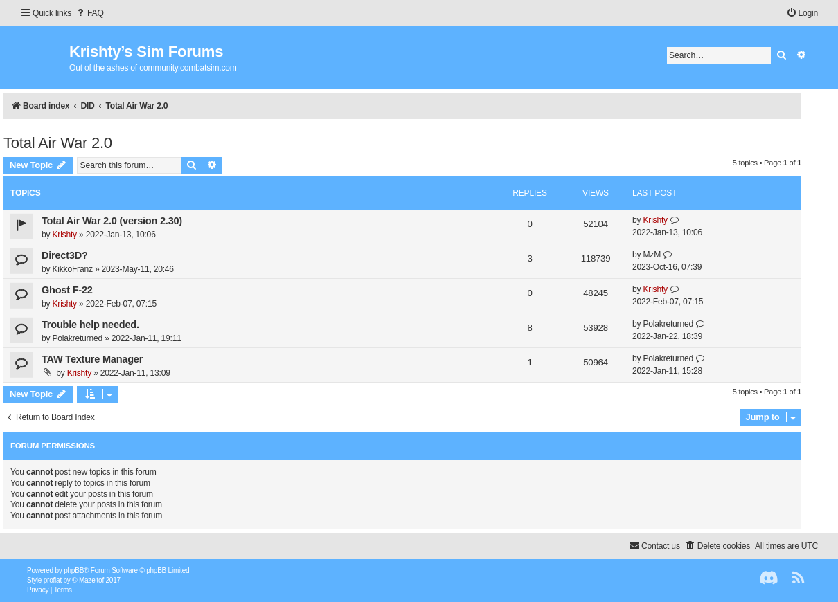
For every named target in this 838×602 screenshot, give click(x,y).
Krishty (64, 234)
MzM (652, 254)
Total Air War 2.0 (57, 143)
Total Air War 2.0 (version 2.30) (112, 220)
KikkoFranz (72, 269)
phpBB (74, 570)
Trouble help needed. (90, 324)
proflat (53, 580)
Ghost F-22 (67, 289)
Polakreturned (77, 338)
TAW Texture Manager (92, 359)
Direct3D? (65, 255)
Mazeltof (91, 580)
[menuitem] (89, 13)
